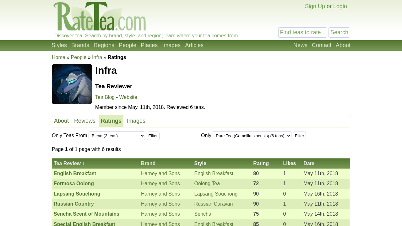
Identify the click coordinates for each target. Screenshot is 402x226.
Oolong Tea (207, 183)
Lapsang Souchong (216, 193)
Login (340, 6)
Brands (80, 45)
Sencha (202, 214)
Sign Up (315, 6)
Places (149, 45)
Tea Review (67, 163)
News (300, 45)
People (127, 45)
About (343, 45)
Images (171, 45)
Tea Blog (105, 97)
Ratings (111, 121)
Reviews (84, 121)
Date (308, 163)
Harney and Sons (160, 173)
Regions (104, 45)
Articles (194, 45)
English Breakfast (214, 173)
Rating (261, 163)
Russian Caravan (213, 204)
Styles (59, 45)
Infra (97, 57)
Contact (321, 45)
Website (128, 97)
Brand (148, 163)
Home (58, 57)
